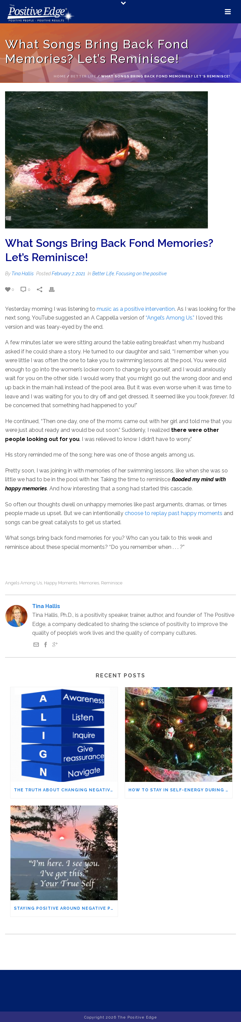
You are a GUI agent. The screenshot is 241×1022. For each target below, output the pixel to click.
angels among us (23, 583)
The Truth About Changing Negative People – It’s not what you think (66, 790)
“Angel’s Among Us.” (170, 318)
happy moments (60, 583)
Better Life (83, 76)
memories (89, 583)
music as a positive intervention (135, 309)
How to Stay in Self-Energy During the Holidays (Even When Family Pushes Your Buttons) (180, 790)
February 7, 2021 (68, 273)
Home (60, 76)
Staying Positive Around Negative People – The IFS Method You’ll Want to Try (66, 908)
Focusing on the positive (141, 273)
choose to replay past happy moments (174, 513)
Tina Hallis (22, 273)
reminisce (111, 583)
